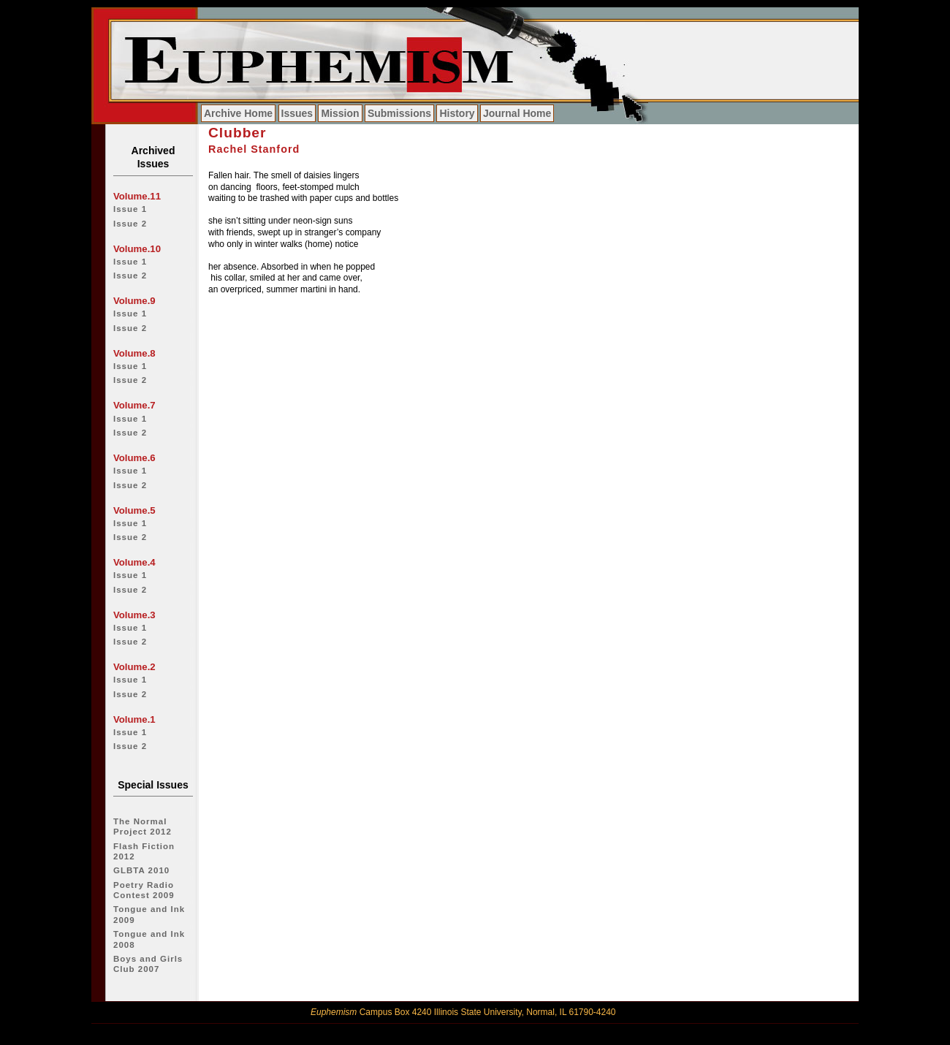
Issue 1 (130, 209)
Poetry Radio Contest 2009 (144, 890)
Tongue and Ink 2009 (149, 914)
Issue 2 (130, 223)
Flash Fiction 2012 (144, 851)
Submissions (399, 113)
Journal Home (517, 113)
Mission (340, 113)
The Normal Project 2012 (142, 826)
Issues (297, 113)
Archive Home (238, 113)
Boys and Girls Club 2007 (148, 963)
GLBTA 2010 (141, 870)
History (456, 113)
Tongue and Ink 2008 (149, 939)
